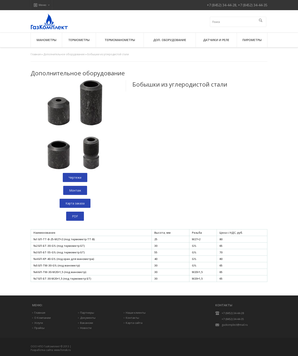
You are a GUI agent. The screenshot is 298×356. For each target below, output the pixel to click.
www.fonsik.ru (62, 350)
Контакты (132, 318)
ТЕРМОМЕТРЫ (79, 40)
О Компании (42, 318)
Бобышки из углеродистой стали (108, 54)
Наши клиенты (136, 313)
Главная (36, 54)
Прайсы (39, 328)
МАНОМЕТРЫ (46, 40)
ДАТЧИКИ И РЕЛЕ (216, 40)
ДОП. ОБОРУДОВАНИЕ (169, 40)
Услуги (38, 323)
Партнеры (87, 313)
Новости (86, 328)
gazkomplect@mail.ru (235, 325)
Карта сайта (134, 323)
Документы (88, 318)
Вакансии (86, 323)
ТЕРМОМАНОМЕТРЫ (120, 40)
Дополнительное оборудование (64, 54)
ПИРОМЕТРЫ (252, 40)
